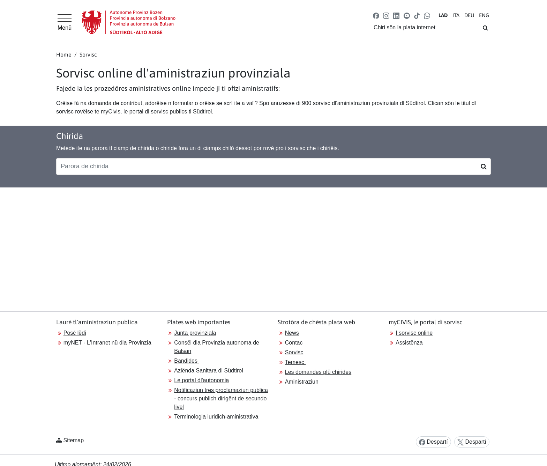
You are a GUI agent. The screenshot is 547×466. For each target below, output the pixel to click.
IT (455, 15)
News (292, 333)
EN (484, 15)
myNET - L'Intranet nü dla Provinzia (107, 343)
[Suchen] (484, 166)
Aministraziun (302, 382)
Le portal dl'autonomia (201, 380)
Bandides (186, 361)
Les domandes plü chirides (318, 372)
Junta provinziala (195, 333)
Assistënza (409, 343)
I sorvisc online (414, 333)
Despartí (433, 442)
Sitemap (73, 440)
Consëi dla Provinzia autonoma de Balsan (216, 347)
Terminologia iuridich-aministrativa (216, 417)
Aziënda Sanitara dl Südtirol (208, 370)
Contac (294, 343)
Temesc (295, 362)
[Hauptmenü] (64, 22)
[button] (376, 15)
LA (443, 15)
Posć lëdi (74, 333)
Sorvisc (88, 54)
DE (469, 15)
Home (64, 54)
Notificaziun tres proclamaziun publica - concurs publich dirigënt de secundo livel (221, 398)
